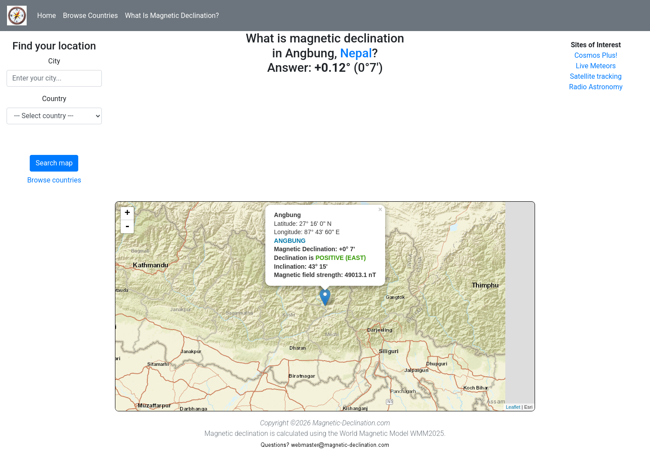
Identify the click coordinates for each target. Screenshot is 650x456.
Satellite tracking (596, 76)
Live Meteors (596, 66)
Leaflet (513, 407)
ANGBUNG (290, 240)
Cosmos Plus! (595, 55)
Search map (54, 163)
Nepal (356, 53)
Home (46, 15)
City (54, 61)
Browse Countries (90, 15)
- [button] (127, 226)
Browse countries (54, 180)
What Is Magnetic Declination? (172, 15)
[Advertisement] (325, 140)
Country (54, 99)
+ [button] (127, 213)
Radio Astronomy (595, 87)
